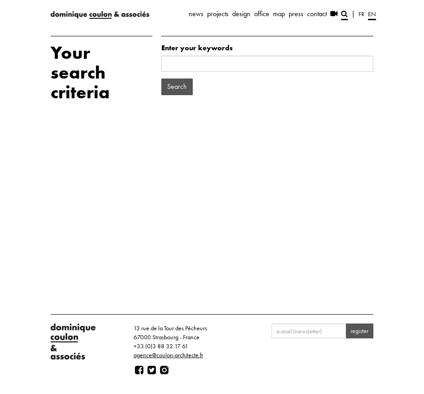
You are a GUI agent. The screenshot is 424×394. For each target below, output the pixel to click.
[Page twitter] (151, 370)
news (196, 13)
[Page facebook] (139, 370)
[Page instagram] (164, 370)
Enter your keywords (197, 48)
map (279, 13)
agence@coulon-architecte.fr (168, 355)
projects (218, 13)
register (359, 331)
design (241, 13)
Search (177, 86)
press (296, 13)
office (261, 13)
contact (317, 13)
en (372, 14)
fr (361, 14)
